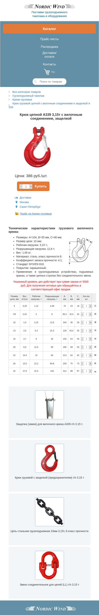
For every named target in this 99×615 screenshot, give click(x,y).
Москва (24, 202)
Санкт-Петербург (30, 206)
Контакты (49, 64)
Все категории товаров (26, 91)
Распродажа (49, 46)
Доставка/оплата (49, 54)
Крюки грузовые (22, 99)
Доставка (25, 197)
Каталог (49, 29)
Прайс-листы (49, 39)
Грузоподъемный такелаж (28, 95)
